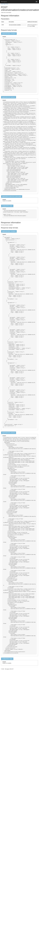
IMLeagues (4, 1)
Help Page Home (4, 4)
